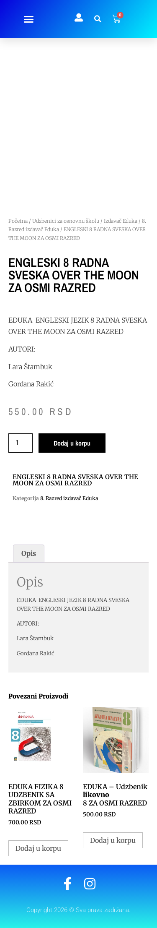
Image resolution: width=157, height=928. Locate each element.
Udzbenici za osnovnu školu (65, 221)
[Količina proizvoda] (20, 443)
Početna (18, 221)
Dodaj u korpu (72, 443)
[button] (29, 19)
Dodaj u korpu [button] (38, 848)
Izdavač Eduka (120, 221)
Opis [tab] (28, 553)
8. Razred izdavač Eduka (69, 498)
